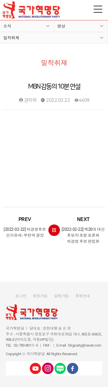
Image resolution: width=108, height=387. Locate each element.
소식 (7, 26)
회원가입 (40, 296)
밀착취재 (11, 38)
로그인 (20, 296)
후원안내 (82, 296)
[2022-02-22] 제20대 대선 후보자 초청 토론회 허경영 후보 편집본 (83, 230)
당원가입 (61, 296)
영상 (61, 26)
